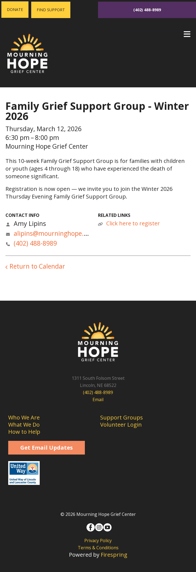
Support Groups (121, 417)
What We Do (24, 424)
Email (98, 399)
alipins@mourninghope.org (54, 233)
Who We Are (24, 417)
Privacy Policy (98, 540)
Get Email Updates (46, 447)
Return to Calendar (37, 266)
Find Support (51, 9)
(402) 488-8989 (147, 9)
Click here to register (133, 223)
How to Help (24, 431)
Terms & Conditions (98, 548)
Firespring (114, 554)
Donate (15, 9)
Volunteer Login (121, 424)
